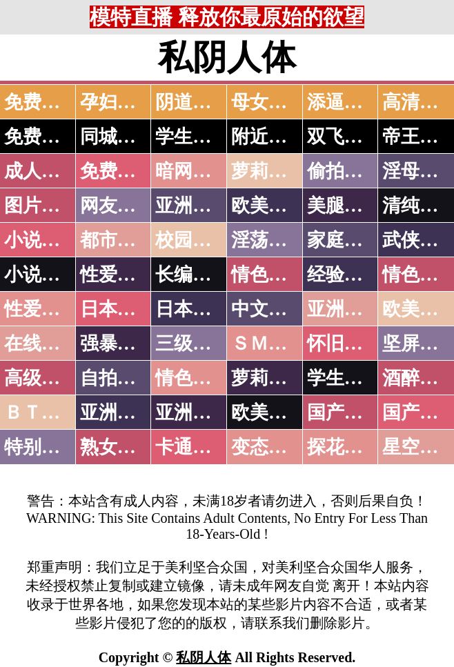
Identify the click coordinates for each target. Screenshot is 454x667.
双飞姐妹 (344, 136)
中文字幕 (268, 309)
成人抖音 (41, 171)
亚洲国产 (344, 309)
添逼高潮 (344, 102)
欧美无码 (268, 412)
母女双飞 (268, 102)
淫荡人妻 (268, 240)
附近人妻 (268, 136)
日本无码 (117, 309)
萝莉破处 (268, 171)
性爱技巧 (117, 274)
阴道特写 (192, 102)
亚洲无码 (117, 412)
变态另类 (268, 447)
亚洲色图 (192, 205)
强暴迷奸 (117, 343)
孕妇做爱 (117, 102)
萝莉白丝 (268, 378)
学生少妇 (192, 136)
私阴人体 (203, 657)
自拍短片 (117, 378)
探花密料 (344, 447)
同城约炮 (117, 136)
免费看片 (41, 102)
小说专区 (41, 274)
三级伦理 (192, 343)
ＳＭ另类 (268, 343)
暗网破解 (192, 171)
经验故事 (344, 274)
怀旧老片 (344, 343)
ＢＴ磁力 (41, 412)
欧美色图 (268, 205)
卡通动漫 (192, 447)
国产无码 (344, 412)
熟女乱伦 (117, 447)
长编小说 (192, 274)
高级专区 (41, 378)
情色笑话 (268, 274)
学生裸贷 (344, 378)
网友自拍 (117, 205)
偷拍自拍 (344, 171)
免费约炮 (41, 136)
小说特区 (41, 240)
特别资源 (41, 447)
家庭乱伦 (344, 240)
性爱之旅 (41, 309)
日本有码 (192, 309)
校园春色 (192, 240)
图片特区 (41, 205)
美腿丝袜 (344, 205)
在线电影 (41, 343)
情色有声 (192, 378)
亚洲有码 (192, 412)
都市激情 (117, 240)
